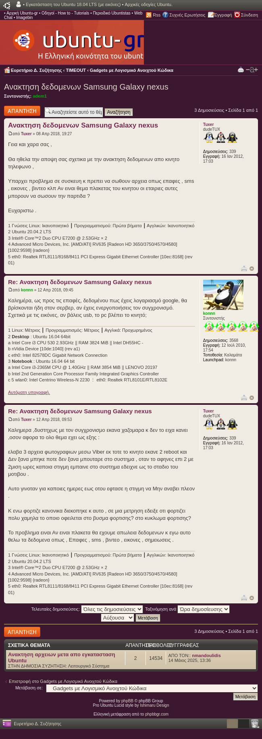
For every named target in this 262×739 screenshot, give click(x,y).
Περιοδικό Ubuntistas (111, 13)
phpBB (127, 701)
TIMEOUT (76, 70)
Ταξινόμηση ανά (187, 609)
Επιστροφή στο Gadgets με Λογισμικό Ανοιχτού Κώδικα (63, 681)
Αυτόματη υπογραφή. (29, 392)
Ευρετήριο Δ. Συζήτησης (36, 70)
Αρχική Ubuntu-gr (22, 13)
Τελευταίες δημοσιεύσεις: (87, 609)
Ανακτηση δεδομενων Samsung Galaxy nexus (86, 86)
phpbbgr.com (156, 714)
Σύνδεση (249, 15)
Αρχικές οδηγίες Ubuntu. (149, 4)
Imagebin (24, 17)
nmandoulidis (206, 655)
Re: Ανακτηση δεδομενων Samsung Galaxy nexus (80, 281)
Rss (156, 15)
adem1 (40, 96)
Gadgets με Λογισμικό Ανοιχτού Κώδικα (131, 70)
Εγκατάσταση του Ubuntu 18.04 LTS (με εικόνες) (73, 4)
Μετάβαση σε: (29, 687)
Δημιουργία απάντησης (22, 111)
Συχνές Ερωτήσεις (187, 15)
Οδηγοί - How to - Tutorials (65, 13)
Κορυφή (252, 268)
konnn (27, 290)
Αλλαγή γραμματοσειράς (252, 70)
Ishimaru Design (154, 705)
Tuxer (26, 134)
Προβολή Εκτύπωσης (241, 69)
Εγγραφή (223, 15)
